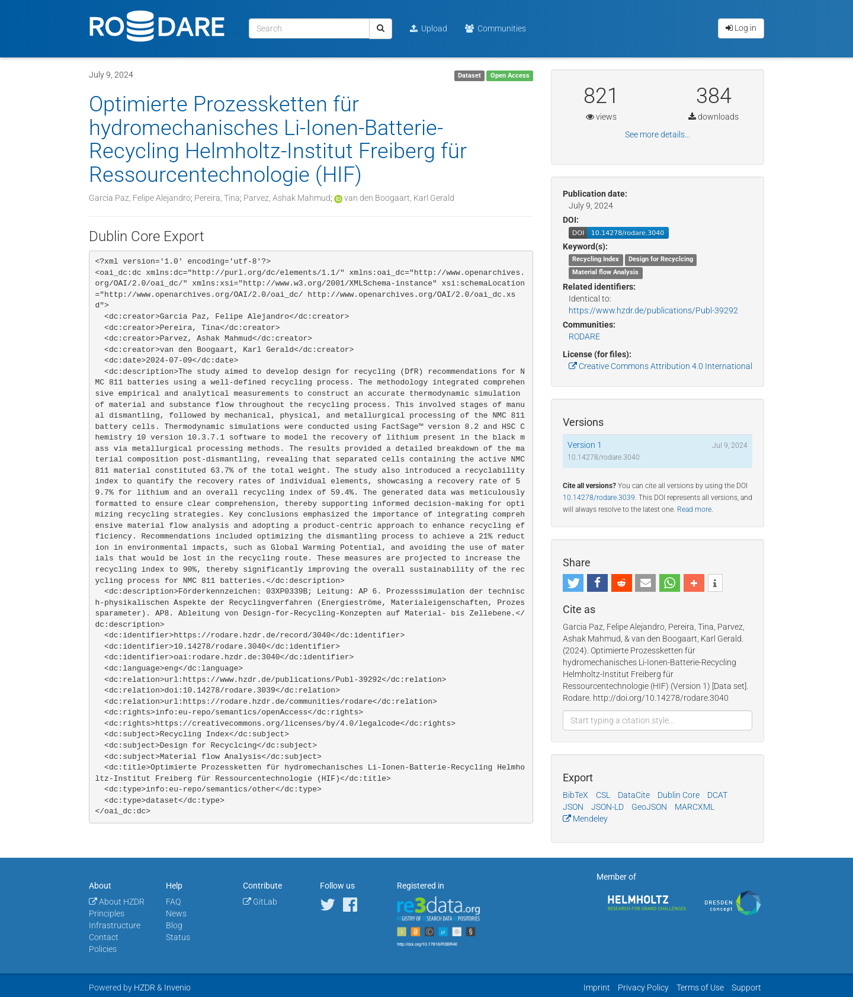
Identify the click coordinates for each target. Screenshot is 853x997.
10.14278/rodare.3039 (599, 497)
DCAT (717, 795)
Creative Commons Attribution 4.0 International (660, 366)
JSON (573, 807)
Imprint (596, 987)
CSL (603, 795)
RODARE (584, 336)
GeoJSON (649, 807)
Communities (495, 28)
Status (178, 937)
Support (746, 987)
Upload (428, 28)
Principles (106, 913)
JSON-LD (607, 807)
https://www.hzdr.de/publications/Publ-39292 (653, 310)
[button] (573, 583)
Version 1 (584, 445)
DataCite (634, 795)
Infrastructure (114, 925)
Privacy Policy (643, 987)
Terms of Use (700, 987)
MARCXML (694, 807)
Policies (103, 949)
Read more (694, 509)
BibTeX (575, 795)
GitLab (260, 901)
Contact (103, 937)
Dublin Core (679, 795)
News (176, 913)
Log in (741, 28)
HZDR (144, 987)
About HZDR (117, 901)
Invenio (177, 987)
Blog (174, 925)
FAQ (173, 901)
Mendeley (585, 818)
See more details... (657, 134)
